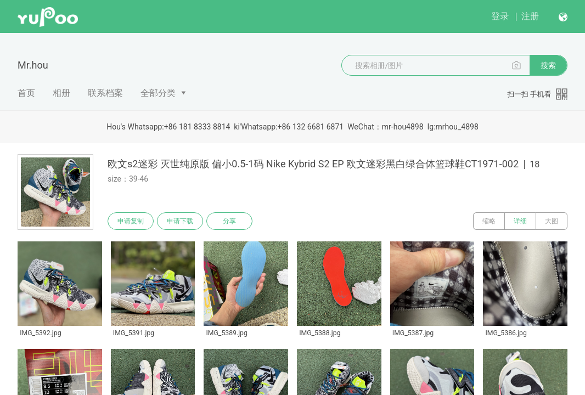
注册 (530, 16)
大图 (551, 221)
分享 (229, 221)
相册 (61, 93)
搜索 (548, 65)
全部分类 (158, 93)
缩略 (489, 221)
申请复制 (130, 221)
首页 (26, 93)
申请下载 (180, 221)
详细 (520, 221)
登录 (500, 16)
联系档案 (105, 93)
